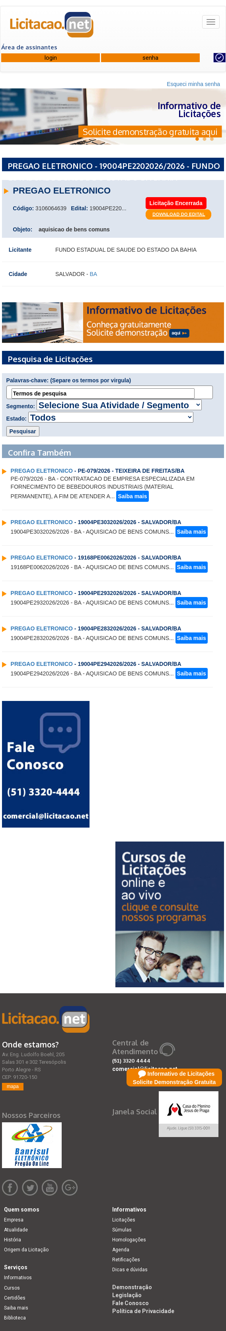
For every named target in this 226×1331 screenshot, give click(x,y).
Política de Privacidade (143, 1311)
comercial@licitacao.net (144, 1069)
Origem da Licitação (26, 1250)
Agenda (120, 1250)
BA (93, 274)
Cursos (12, 1288)
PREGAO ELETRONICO (42, 471)
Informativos (18, 1277)
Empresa (13, 1220)
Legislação (127, 1295)
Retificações (126, 1259)
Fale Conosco (130, 1303)
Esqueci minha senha (193, 84)
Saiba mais (132, 496)
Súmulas (122, 1230)
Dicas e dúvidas (130, 1269)
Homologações (129, 1240)
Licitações (123, 1220)
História (12, 1240)
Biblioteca (15, 1318)
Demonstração (132, 1287)
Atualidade (16, 1230)
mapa (13, 1086)
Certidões (14, 1298)
